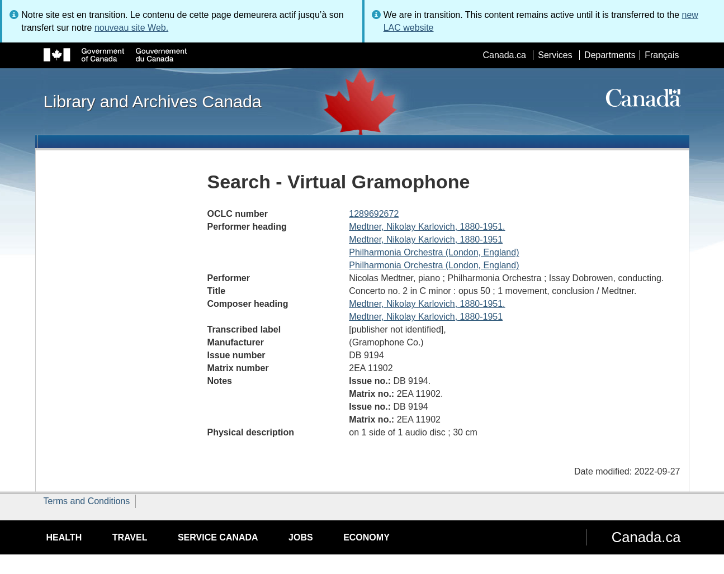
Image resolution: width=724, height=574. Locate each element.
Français (662, 55)
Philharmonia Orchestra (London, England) (434, 252)
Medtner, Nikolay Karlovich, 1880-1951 (426, 239)
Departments (610, 55)
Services (555, 55)
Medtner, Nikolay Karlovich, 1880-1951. (427, 226)
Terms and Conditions (87, 501)
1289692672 (374, 214)
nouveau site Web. (131, 27)
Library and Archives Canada (153, 101)
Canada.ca (504, 55)
